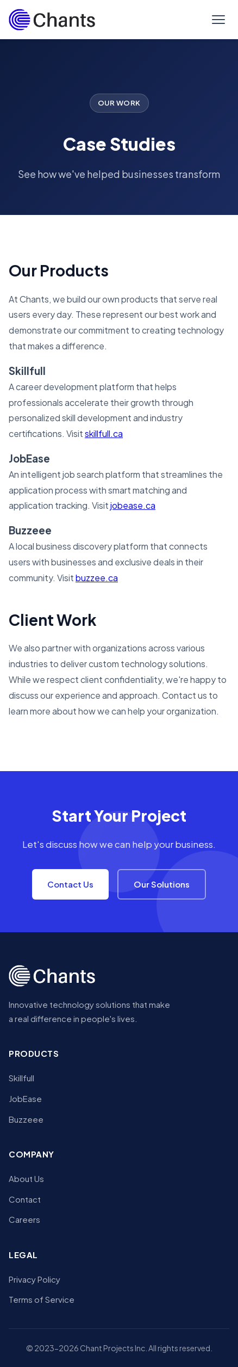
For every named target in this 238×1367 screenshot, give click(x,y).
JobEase (25, 1098)
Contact (25, 1199)
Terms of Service (41, 1299)
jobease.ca (132, 505)
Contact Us (70, 884)
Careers (24, 1219)
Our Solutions (162, 884)
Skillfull (21, 1078)
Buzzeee (26, 1119)
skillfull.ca (104, 433)
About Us (26, 1178)
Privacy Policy (34, 1279)
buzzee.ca (97, 577)
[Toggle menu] (218, 19)
